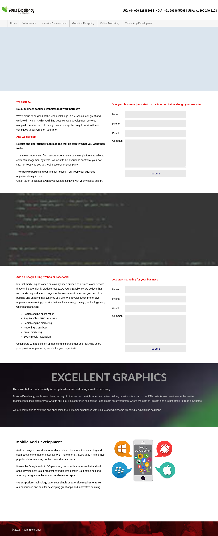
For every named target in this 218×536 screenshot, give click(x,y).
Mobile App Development (139, 23)
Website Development (54, 23)
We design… (24, 101)
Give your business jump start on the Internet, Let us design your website (156, 104)
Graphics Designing (83, 23)
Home (13, 23)
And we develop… (27, 136)
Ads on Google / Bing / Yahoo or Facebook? (42, 277)
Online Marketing (109, 23)
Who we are (29, 23)
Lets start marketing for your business (135, 279)
